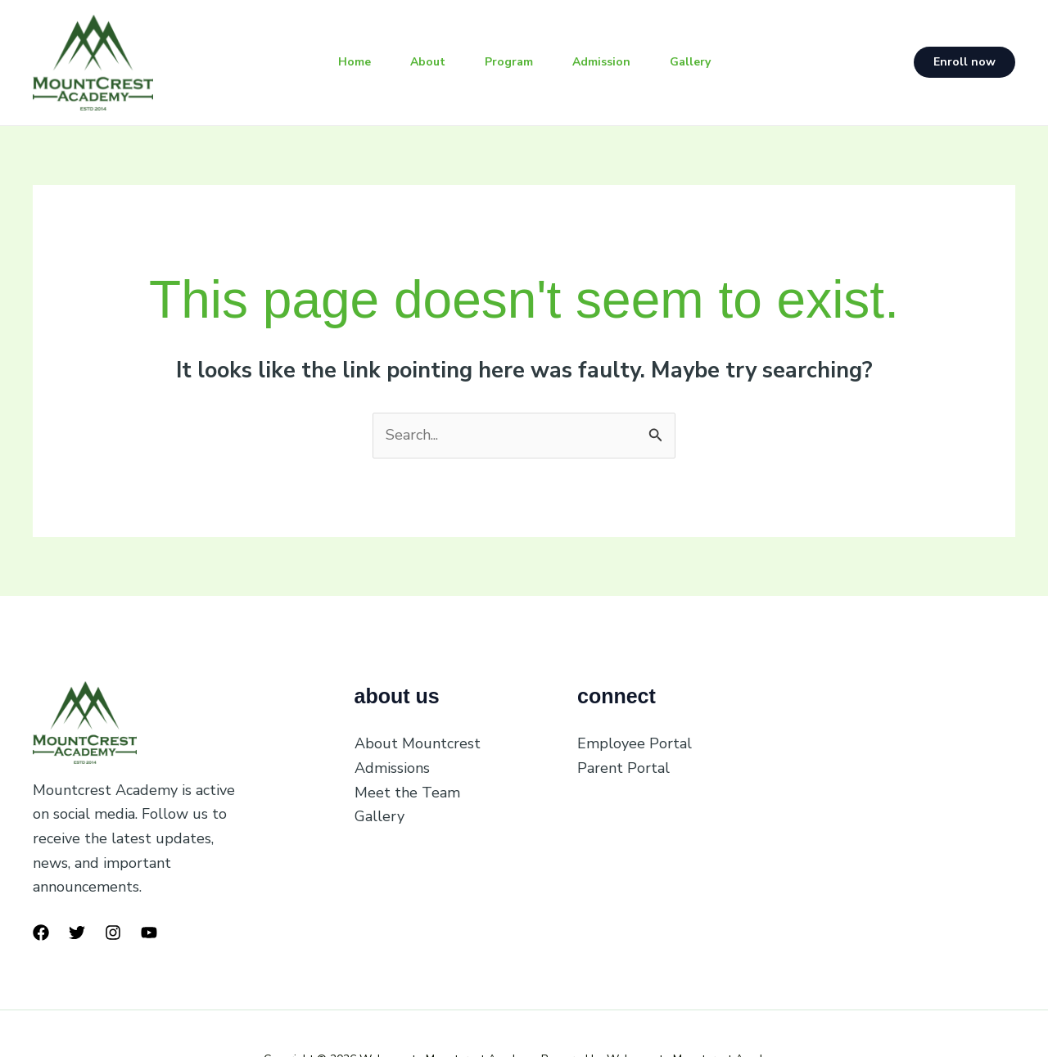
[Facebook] (41, 932)
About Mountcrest (418, 743)
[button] (964, 62)
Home (354, 62)
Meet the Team (407, 792)
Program (509, 62)
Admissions (392, 768)
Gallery (690, 62)
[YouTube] (149, 932)
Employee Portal (634, 743)
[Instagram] (113, 932)
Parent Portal (623, 768)
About (427, 62)
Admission (601, 62)
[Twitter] (77, 932)
